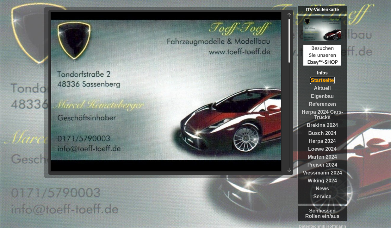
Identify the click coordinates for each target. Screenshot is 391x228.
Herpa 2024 (322, 141)
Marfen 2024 (322, 157)
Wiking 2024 (322, 180)
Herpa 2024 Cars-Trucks (322, 114)
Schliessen (322, 210)
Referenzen (322, 104)
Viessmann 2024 (322, 172)
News (322, 188)
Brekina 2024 (322, 125)
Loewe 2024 (322, 149)
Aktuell (322, 88)
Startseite (322, 80)
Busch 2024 (322, 133)
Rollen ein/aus (322, 216)
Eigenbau (322, 96)
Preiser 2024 (322, 165)
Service (322, 196)
